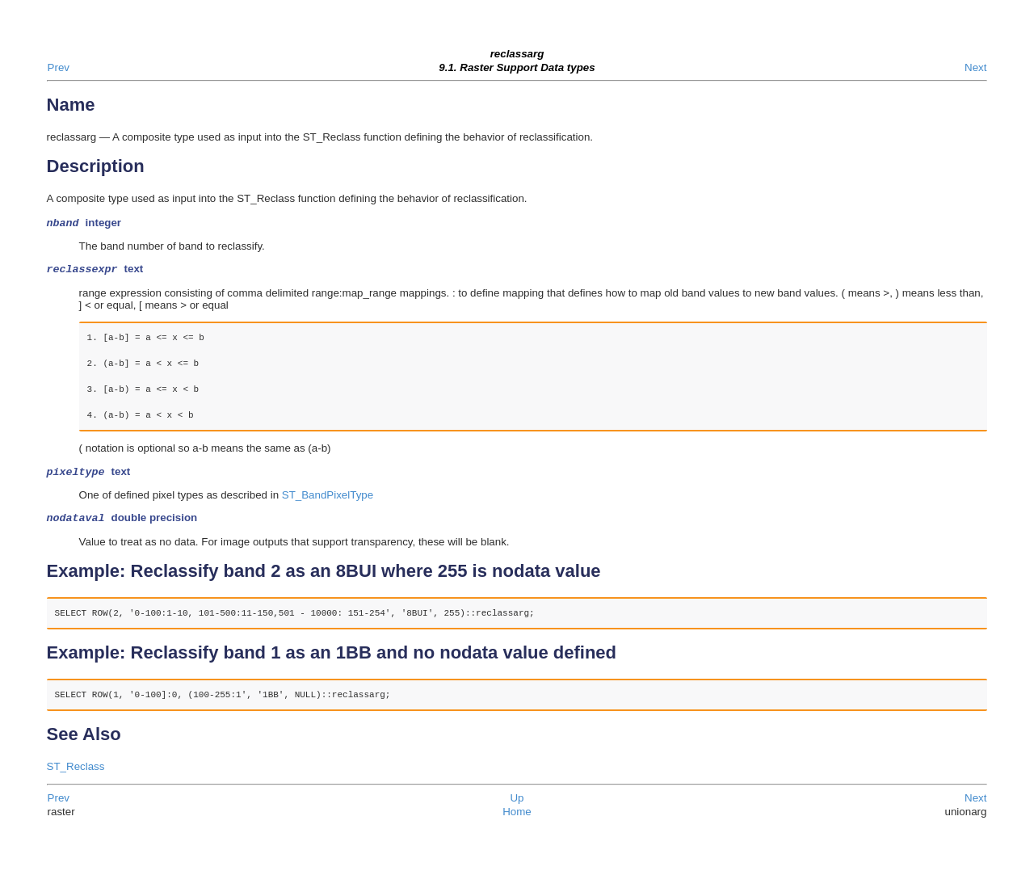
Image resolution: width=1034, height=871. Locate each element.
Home (517, 818)
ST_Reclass (76, 773)
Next (975, 67)
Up (516, 804)
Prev (58, 67)
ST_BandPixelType (327, 500)
